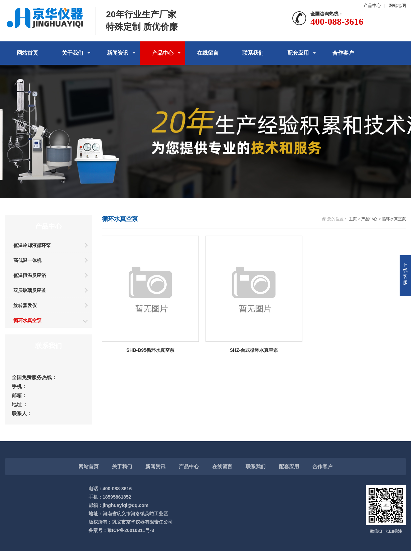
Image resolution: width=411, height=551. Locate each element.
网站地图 (397, 5)
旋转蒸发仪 (25, 305)
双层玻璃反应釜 (29, 290)
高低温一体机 (27, 260)
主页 (353, 219)
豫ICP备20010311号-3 (130, 530)
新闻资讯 (117, 53)
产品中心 (372, 5)
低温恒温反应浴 (29, 275)
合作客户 (343, 53)
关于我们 (72, 53)
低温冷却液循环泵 (32, 245)
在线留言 (208, 53)
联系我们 (253, 53)
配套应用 (298, 53)
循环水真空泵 (27, 320)
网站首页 (27, 53)
